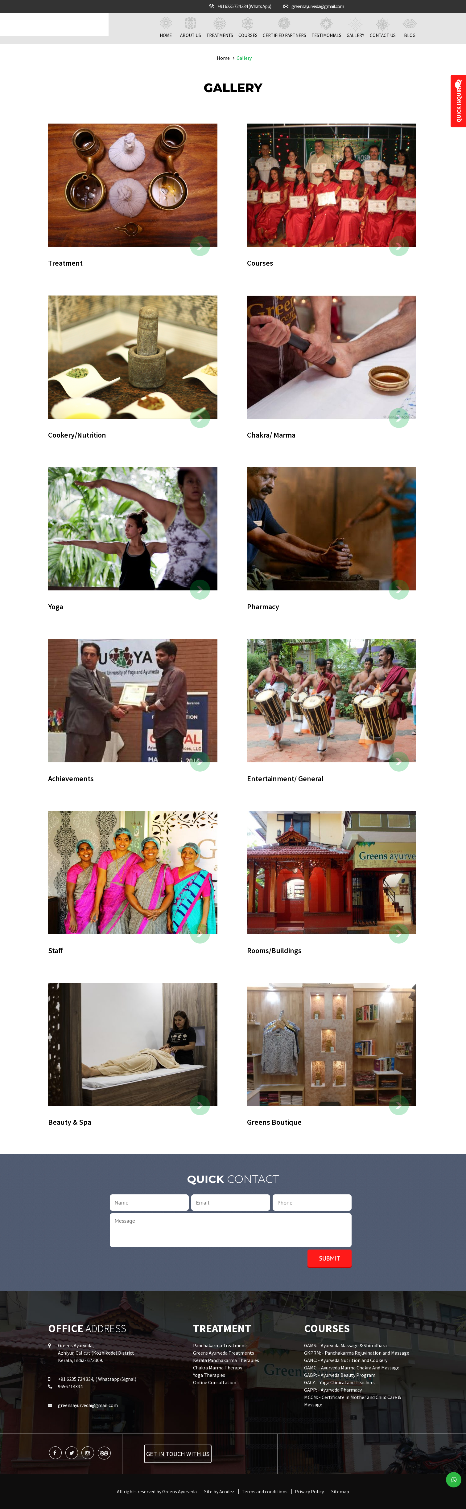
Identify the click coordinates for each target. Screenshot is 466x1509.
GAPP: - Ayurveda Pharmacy (333, 1390)
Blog (410, 27)
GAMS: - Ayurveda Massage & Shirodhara (345, 1345)
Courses (248, 27)
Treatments (219, 27)
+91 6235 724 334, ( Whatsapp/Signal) (97, 1379)
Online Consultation (214, 1382)
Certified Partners (284, 27)
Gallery (356, 27)
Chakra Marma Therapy (217, 1367)
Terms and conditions (264, 1491)
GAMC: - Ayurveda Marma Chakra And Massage (351, 1367)
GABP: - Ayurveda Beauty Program (339, 1375)
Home (166, 27)
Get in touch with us (177, 1454)
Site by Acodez (219, 1491)
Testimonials (326, 27)
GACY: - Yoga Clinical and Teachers (339, 1382)
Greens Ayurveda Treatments (223, 1353)
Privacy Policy (309, 1491)
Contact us (383, 27)
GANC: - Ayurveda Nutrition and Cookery (345, 1360)
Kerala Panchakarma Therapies (226, 1360)
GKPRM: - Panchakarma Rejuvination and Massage (356, 1353)
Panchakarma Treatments (221, 1345)
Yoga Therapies (209, 1375)
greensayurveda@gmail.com (317, 6)
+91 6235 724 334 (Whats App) (244, 6)
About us (190, 27)
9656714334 (70, 1386)
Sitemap (340, 1491)
